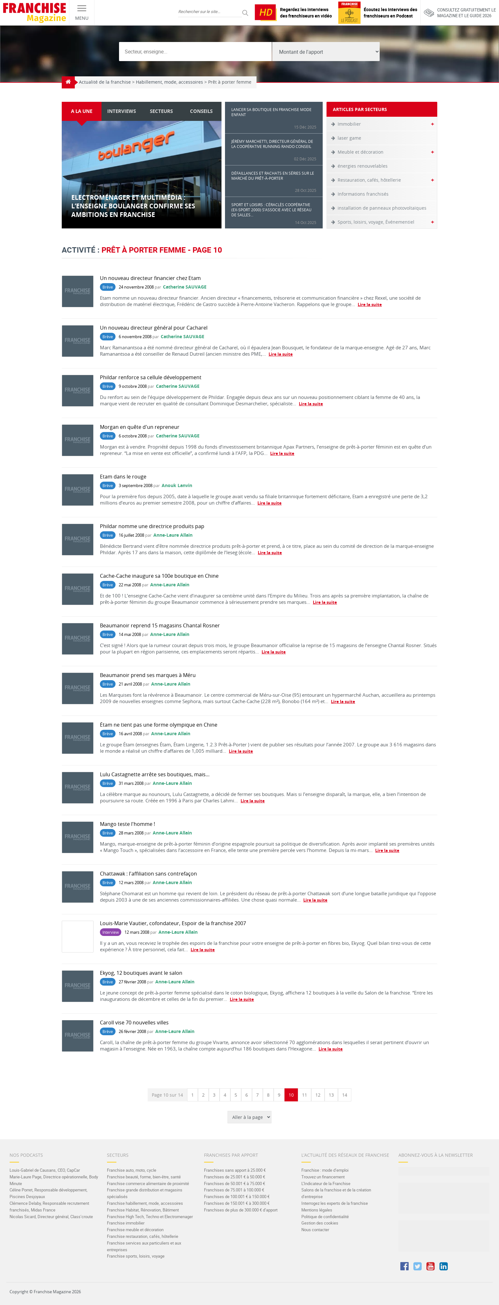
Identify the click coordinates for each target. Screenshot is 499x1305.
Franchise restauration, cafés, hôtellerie (142, 1236)
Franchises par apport (231, 1155)
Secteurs (118, 1155)
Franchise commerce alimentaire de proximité (148, 1183)
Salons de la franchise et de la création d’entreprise (336, 1193)
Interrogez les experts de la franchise (334, 1203)
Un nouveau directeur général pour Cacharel (153, 327)
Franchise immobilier (125, 1223)
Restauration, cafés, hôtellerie (369, 180)
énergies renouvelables (363, 166)
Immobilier (349, 124)
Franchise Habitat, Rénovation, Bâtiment (143, 1210)
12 (317, 1095)
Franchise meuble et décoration (135, 1229)
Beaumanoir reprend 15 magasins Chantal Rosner (160, 625)
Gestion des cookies (319, 1223)
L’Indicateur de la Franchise (325, 1183)
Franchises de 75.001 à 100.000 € (234, 1190)
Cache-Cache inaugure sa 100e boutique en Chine (159, 575)
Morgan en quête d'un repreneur (139, 426)
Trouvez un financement (323, 1177)
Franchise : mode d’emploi (324, 1170)
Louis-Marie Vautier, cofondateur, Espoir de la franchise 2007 (173, 923)
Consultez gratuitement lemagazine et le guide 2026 (460, 12)
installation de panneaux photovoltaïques (382, 208)
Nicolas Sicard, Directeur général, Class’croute (51, 1216)
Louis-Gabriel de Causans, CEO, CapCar (45, 1170)
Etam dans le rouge (123, 476)
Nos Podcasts (26, 1155)
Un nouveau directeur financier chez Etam (150, 278)
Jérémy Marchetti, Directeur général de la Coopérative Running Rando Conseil (273, 150)
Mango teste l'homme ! (127, 823)
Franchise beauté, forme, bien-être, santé (144, 1177)
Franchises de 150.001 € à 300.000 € (237, 1203)
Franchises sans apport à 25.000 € (235, 1170)
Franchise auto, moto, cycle (131, 1170)
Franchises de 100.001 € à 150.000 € (237, 1196)
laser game (349, 138)
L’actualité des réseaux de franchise (345, 1155)
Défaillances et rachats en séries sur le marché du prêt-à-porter (273, 182)
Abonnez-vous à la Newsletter (435, 1155)
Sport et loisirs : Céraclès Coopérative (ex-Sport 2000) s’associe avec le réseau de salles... (273, 213)
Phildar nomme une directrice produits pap (152, 526)
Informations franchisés (363, 194)
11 (304, 1095)
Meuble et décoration (360, 152)
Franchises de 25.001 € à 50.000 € (234, 1177)
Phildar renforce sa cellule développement (150, 377)
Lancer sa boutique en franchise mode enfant (273, 118)
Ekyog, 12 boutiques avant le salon (141, 972)
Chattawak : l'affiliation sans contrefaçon (148, 873)
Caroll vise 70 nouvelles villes (134, 1022)
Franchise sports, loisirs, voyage (136, 1256)
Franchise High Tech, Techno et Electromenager (150, 1216)
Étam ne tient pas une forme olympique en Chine (158, 724)
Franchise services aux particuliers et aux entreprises (144, 1246)
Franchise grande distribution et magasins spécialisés (144, 1193)
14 (344, 1095)
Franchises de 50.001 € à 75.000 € (234, 1183)
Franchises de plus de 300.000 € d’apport (241, 1210)
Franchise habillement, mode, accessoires (145, 1203)
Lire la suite (370, 304)
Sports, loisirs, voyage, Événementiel (376, 222)
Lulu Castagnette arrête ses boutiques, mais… (155, 774)
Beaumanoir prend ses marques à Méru (148, 675)
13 (331, 1095)
